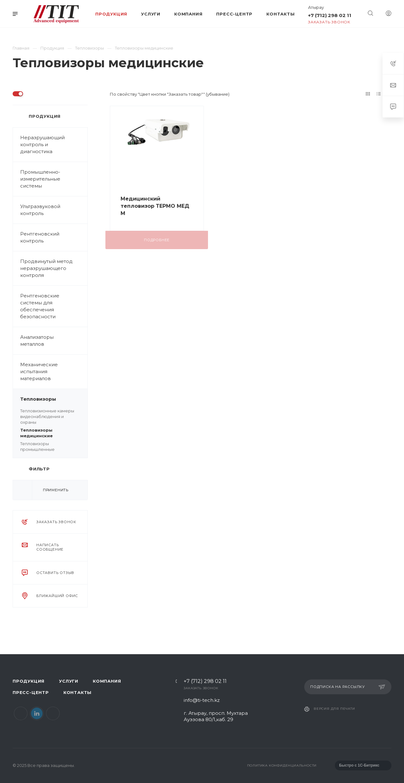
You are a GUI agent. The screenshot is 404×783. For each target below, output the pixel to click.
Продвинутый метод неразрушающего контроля (46, 268)
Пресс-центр (31, 692)
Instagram (53, 713)
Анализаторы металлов (53, 340)
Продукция (29, 681)
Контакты (77, 692)
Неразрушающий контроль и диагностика (53, 145)
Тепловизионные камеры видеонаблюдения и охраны (47, 416)
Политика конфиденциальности (282, 765)
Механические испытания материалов (53, 372)
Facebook (20, 713)
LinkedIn (37, 713)
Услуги (68, 681)
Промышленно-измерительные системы (53, 179)
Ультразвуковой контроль (53, 210)
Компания (107, 681)
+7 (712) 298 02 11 (329, 15)
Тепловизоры (53, 399)
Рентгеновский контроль (53, 237)
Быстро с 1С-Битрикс (359, 765)
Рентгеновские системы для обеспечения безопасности (39, 306)
